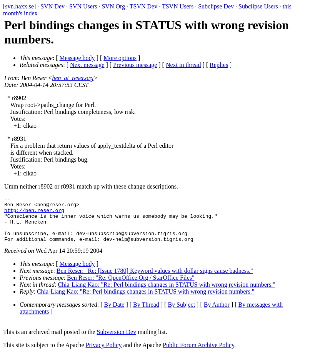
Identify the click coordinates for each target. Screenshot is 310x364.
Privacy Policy (104, 354)
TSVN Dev (143, 6)
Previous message (135, 65)
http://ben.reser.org (34, 213)
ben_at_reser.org (72, 78)
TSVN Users (177, 6)
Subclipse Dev (216, 6)
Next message (87, 65)
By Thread (146, 314)
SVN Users (83, 6)
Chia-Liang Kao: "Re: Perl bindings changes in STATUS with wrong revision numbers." (166, 294)
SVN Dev (52, 6)
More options (120, 58)
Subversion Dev (117, 341)
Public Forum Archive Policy (198, 354)
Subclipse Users (258, 6)
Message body (77, 58)
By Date (114, 314)
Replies (219, 65)
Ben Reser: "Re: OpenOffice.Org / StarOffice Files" (131, 287)
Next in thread (183, 65)
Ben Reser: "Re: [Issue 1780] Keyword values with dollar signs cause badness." (155, 280)
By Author (217, 314)
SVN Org (113, 6)
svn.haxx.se (19, 6)
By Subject (181, 314)
